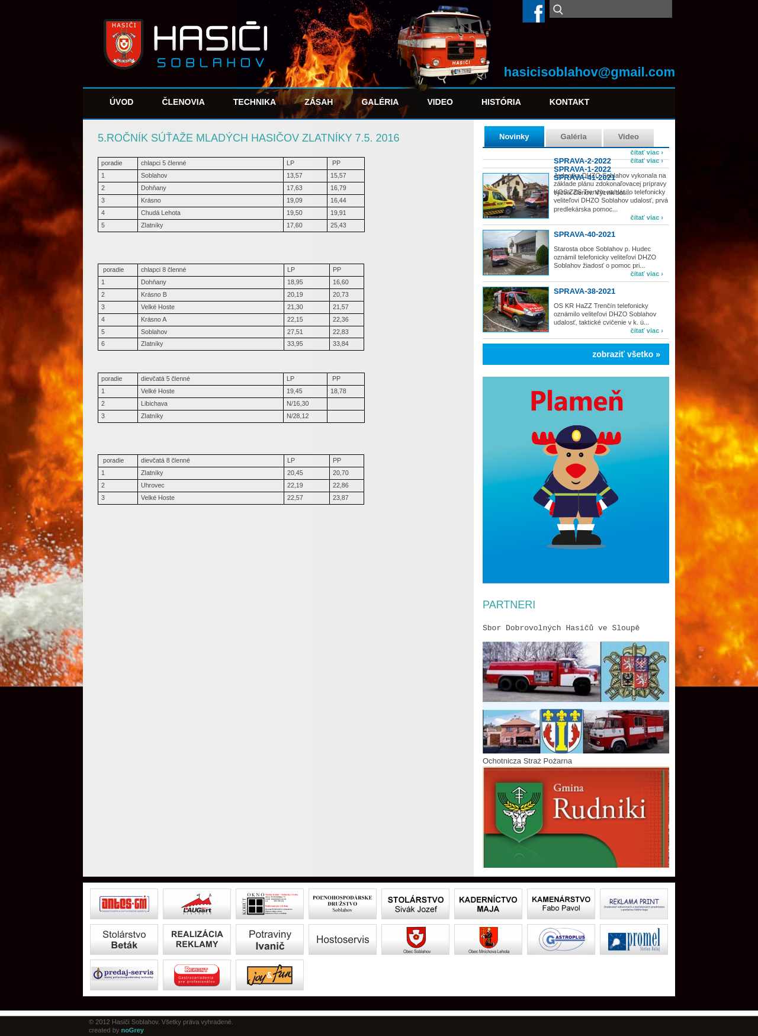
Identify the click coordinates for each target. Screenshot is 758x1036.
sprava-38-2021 (584, 291)
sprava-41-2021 (584, 177)
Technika (254, 102)
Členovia (183, 102)
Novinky (514, 136)
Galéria (380, 102)
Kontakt (569, 102)
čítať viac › (647, 152)
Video (440, 102)
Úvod (121, 102)
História (501, 102)
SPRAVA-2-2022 (582, 160)
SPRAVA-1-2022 (582, 169)
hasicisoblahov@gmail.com (589, 72)
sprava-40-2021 (584, 234)
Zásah (318, 102)
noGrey (132, 1030)
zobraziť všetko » (626, 354)
